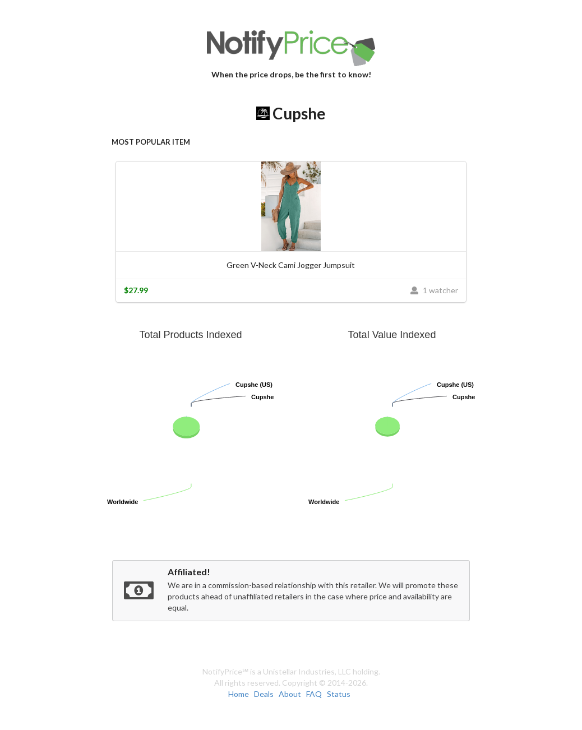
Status (338, 694)
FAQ (314, 694)
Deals (264, 694)
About (290, 694)
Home (238, 694)
